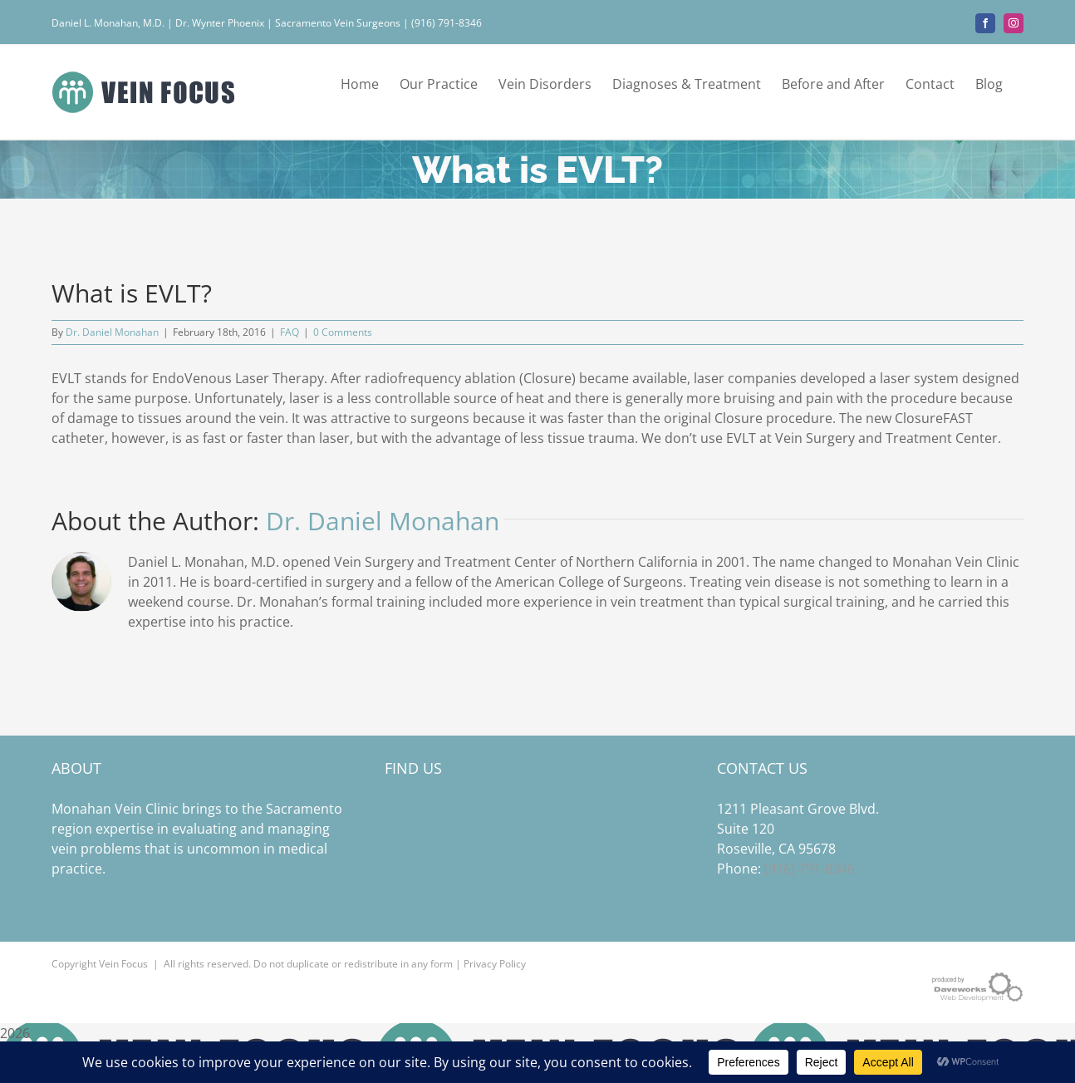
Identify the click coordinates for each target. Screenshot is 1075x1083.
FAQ (289, 332)
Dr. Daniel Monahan (112, 332)
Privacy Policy (495, 964)
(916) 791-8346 (809, 868)
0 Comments (342, 332)
